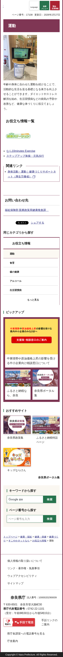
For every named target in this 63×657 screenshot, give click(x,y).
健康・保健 (40, 536)
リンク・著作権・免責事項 (23, 568)
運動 (12, 253)
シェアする (37, 222)
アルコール (16, 281)
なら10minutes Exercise (20, 151)
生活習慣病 (16, 290)
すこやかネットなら (19, 540)
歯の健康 (14, 271)
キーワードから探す (22, 490)
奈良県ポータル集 (49, 477)
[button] (34, 5)
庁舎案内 (12, 641)
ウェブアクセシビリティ (22, 575)
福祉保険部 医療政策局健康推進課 (27, 210)
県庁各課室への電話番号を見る (26, 633)
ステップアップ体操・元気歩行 (25, 155)
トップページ (10, 536)
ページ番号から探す (22, 510)
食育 (12, 263)
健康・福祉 (26, 536)
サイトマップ (15, 583)
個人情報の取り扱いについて (24, 560)
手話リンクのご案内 (49, 622)
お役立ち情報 (21, 243)
